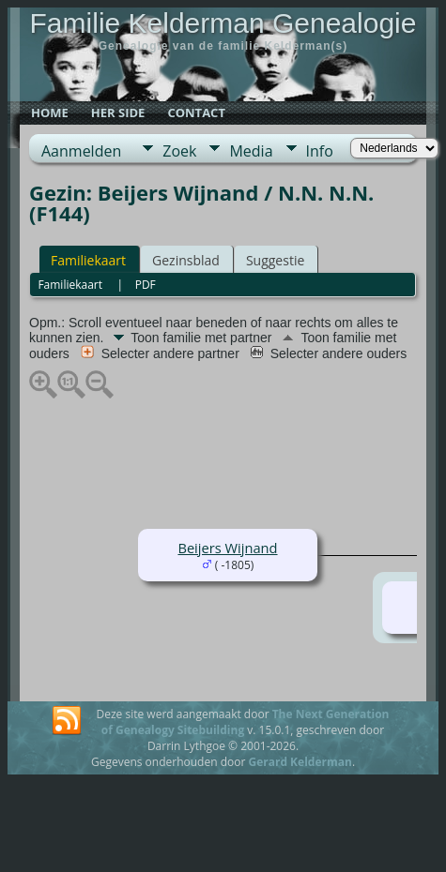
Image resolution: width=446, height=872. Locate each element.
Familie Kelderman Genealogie (223, 23)
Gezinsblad (186, 260)
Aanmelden (81, 151)
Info (319, 151)
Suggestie (275, 260)
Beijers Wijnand (227, 547)
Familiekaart (88, 260)
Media (250, 151)
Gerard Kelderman (299, 762)
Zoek (179, 151)
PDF (145, 285)
